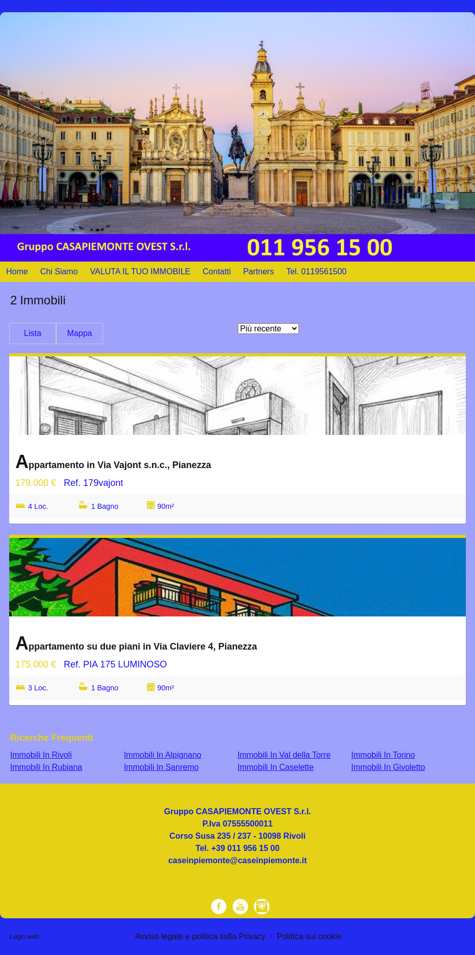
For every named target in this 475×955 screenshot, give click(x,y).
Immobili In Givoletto (388, 767)
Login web (24, 936)
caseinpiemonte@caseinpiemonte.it (237, 860)
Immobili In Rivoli (41, 755)
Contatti (217, 271)
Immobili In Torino (383, 755)
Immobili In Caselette (275, 767)
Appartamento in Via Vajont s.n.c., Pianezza (113, 461)
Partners (258, 271)
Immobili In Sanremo (161, 767)
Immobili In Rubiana (46, 767)
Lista (32, 333)
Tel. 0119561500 (316, 271)
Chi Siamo (59, 271)
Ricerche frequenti (51, 738)
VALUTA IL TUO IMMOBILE (140, 271)
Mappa (79, 333)
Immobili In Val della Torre (284, 755)
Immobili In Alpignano (163, 755)
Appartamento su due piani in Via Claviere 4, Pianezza (136, 643)
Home (17, 271)
